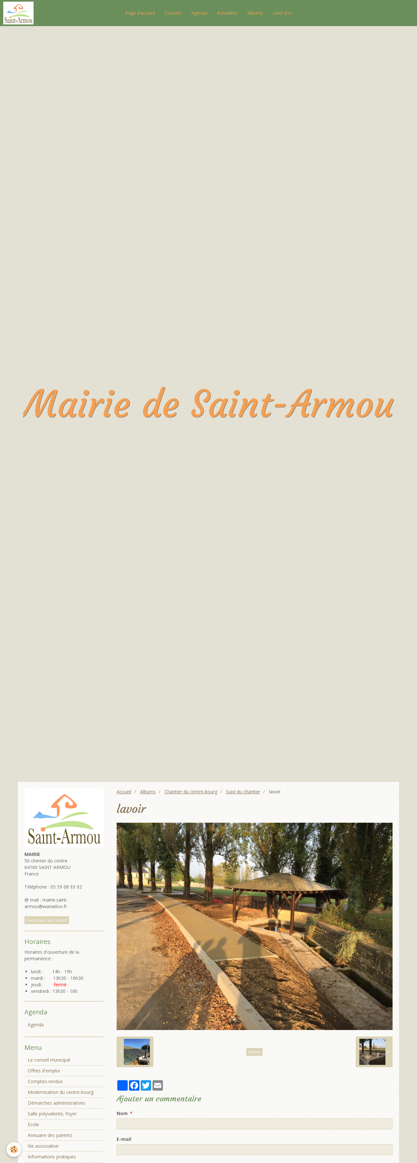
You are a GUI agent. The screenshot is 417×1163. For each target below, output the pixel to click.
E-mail (124, 1139)
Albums (255, 13)
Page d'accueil (140, 13)
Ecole (33, 1124)
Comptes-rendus (45, 1081)
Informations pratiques (52, 1157)
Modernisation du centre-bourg (60, 1092)
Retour (254, 1051)
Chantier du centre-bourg (191, 791)
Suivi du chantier (243, 791)
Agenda (199, 13)
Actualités (227, 13)
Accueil (124, 791)
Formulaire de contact (46, 920)
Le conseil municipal (49, 1060)
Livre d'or (282, 13)
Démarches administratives (56, 1103)
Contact (173, 13)
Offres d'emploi (44, 1070)
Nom (122, 1113)
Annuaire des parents (50, 1135)
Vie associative (43, 1146)
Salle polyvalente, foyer (52, 1114)
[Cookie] (14, 1149)
